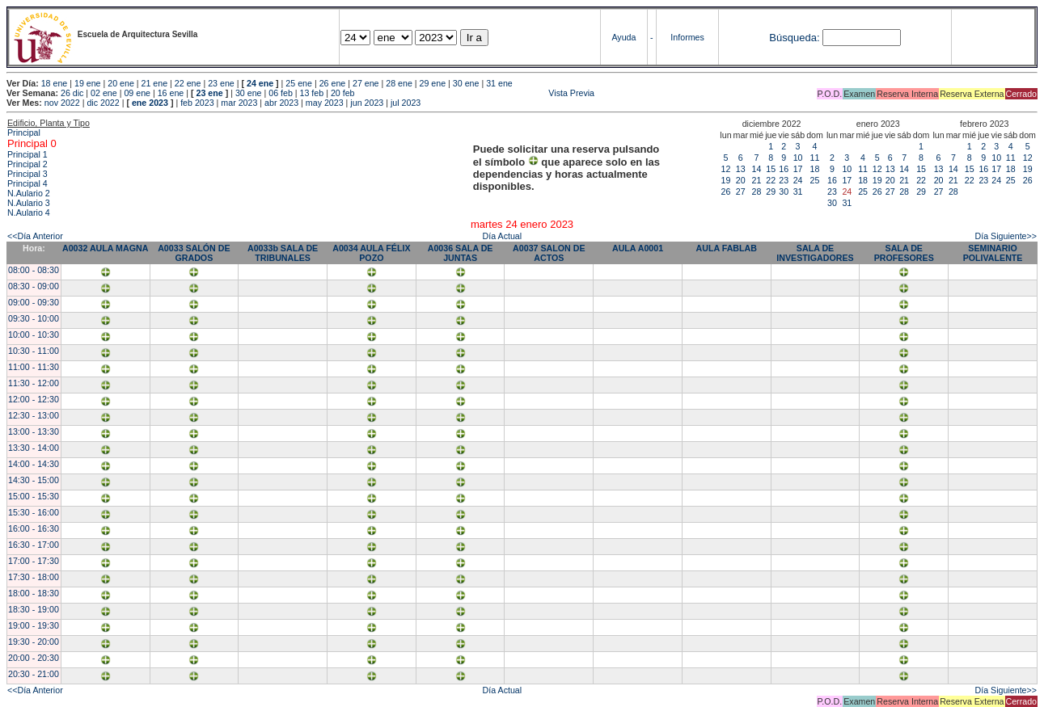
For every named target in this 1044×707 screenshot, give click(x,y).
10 (798, 157)
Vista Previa (476, 93)
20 (741, 180)
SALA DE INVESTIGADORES (814, 253)
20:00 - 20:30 (33, 658)
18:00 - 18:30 (33, 593)
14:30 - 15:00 (33, 480)
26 (726, 191)
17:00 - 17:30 (33, 561)
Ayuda (623, 37)
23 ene (221, 83)
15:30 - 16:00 (33, 512)
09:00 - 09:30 (33, 302)
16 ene (171, 93)
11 (815, 157)
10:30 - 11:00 (33, 351)
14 (757, 169)
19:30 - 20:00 (33, 641)
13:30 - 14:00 (33, 447)
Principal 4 (27, 183)
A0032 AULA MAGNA (105, 248)
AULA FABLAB (726, 248)
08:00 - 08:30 (33, 270)
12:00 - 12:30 (33, 399)
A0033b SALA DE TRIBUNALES (282, 253)
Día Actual (502, 236)
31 (798, 191)
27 (741, 191)
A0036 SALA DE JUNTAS (460, 253)
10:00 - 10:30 (33, 334)
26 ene (332, 83)
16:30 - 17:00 (33, 544)
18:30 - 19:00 (33, 609)
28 (757, 191)
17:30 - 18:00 (33, 577)
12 (726, 169)
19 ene (87, 83)
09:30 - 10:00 (33, 318)
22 (771, 180)
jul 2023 (406, 102)
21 (757, 180)
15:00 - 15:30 (33, 496)
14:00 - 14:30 (33, 464)
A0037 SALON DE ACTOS (549, 253)
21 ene (155, 83)
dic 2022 (103, 102)
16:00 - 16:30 (33, 528)
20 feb (343, 93)
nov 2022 (62, 102)
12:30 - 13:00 (33, 415)
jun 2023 (366, 102)
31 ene (499, 83)
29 (771, 191)
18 (815, 169)
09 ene (137, 93)
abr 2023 (281, 102)
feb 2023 (196, 102)
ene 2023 (150, 102)
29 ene (433, 83)
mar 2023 (239, 102)
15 (771, 169)
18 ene (54, 83)
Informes (687, 37)
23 (783, 180)
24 (798, 180)
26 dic (72, 93)
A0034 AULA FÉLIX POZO (371, 253)
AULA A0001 (637, 248)
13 (741, 169)
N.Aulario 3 (28, 203)
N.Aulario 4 (28, 212)
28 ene (399, 83)
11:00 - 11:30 (33, 367)
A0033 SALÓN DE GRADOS (194, 253)
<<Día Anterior (35, 236)
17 (798, 169)
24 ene (260, 83)
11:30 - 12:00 (33, 383)
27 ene (366, 83)
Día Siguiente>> (1006, 236)
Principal (23, 132)
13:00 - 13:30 (33, 431)
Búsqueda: (794, 38)
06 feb (280, 93)
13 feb (312, 93)
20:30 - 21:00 (33, 674)
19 (726, 180)
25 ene (298, 83)
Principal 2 (27, 164)
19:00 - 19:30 (33, 625)
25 (815, 180)
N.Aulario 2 (28, 193)
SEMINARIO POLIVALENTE (993, 253)
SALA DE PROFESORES (904, 253)
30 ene (466, 83)
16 (783, 169)
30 (783, 191)
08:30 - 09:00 (33, 286)
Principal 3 (27, 174)
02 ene (104, 93)
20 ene (121, 83)
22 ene (188, 83)
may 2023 (325, 102)
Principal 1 (27, 154)
